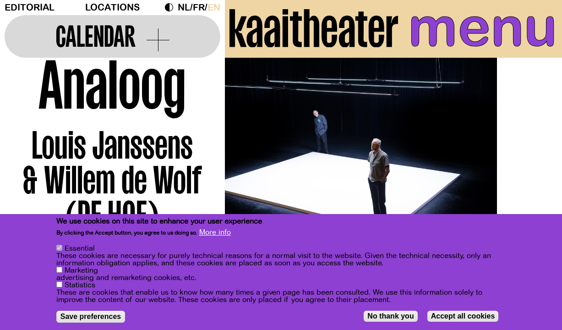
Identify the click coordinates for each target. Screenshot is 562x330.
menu (482, 27)
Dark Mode (171, 7)
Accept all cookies (463, 317)
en (213, 7)
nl (184, 7)
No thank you (390, 317)
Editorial (30, 7)
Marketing (81, 271)
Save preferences (90, 317)
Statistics (80, 286)
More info (215, 233)
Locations (112, 7)
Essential (80, 249)
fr (199, 7)
